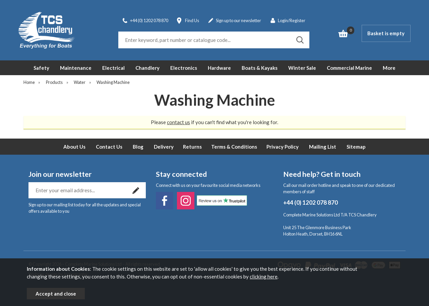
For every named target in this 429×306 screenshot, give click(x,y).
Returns (192, 147)
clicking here (264, 276)
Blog (138, 147)
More (389, 68)
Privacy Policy (282, 147)
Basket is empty (386, 33)
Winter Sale (302, 68)
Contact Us (109, 147)
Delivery (164, 147)
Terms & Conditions (234, 147)
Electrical (113, 68)
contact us (178, 122)
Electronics (183, 68)
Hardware (219, 68)
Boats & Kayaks (260, 68)
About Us (74, 147)
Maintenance (75, 68)
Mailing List (322, 147)
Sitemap (356, 147)
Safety (41, 68)
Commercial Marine (349, 68)
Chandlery (147, 68)
